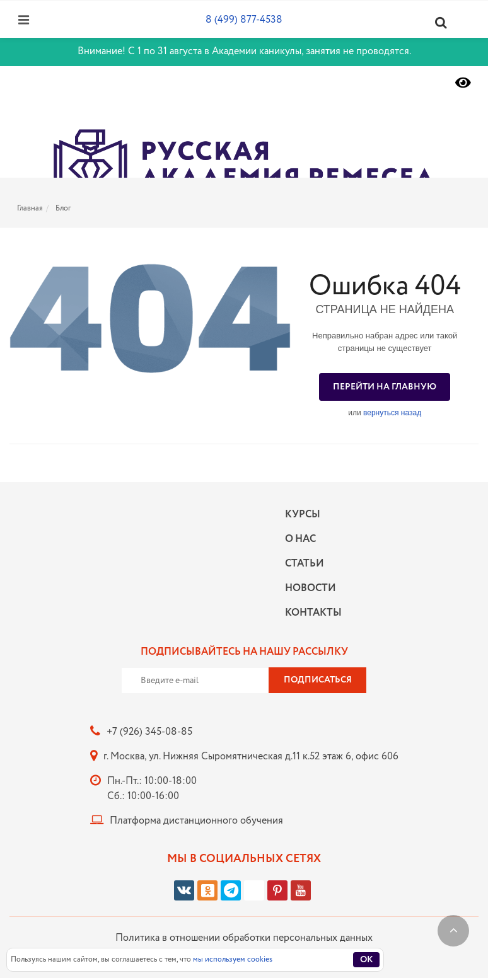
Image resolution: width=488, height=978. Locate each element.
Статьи (304, 563)
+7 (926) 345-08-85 (149, 732)
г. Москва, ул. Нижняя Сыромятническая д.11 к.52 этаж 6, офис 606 (250, 756)
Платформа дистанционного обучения (196, 821)
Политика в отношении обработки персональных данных (244, 938)
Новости (310, 588)
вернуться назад (392, 412)
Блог (63, 208)
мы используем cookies (232, 959)
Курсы (302, 514)
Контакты (310, 613)
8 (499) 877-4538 (244, 20)
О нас (300, 539)
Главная (30, 208)
